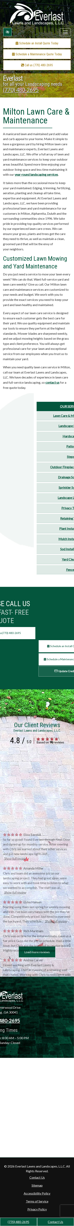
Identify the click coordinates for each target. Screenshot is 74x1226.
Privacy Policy (37, 1209)
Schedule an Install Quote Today (37, 43)
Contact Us (55, 1222)
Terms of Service (37, 1201)
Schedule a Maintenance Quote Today (37, 54)
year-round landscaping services (36, 174)
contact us (52, 382)
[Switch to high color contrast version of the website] (7, 32)
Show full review (15, 927)
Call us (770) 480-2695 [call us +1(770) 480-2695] (37, 65)
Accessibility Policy (37, 1193)
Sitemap (37, 1185)
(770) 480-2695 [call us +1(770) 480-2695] (18, 1222)
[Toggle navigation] (65, 32)
